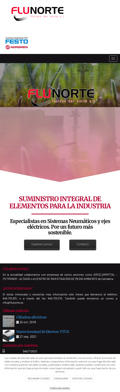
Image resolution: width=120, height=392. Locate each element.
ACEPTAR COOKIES (82, 378)
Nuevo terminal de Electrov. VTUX (42, 331)
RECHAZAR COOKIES (39, 378)
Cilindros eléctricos (31, 317)
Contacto (83, 244)
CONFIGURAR (61, 378)
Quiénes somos (41, 244)
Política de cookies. (60, 387)
